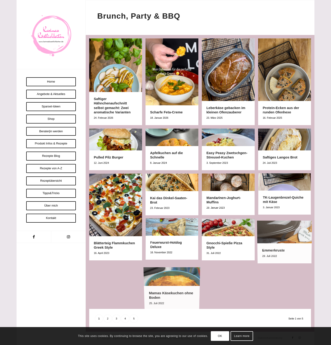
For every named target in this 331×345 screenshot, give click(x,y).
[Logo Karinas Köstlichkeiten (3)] (51, 34)
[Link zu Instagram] (68, 237)
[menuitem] (51, 82)
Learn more (241, 336)
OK (220, 336)
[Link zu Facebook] (34, 237)
